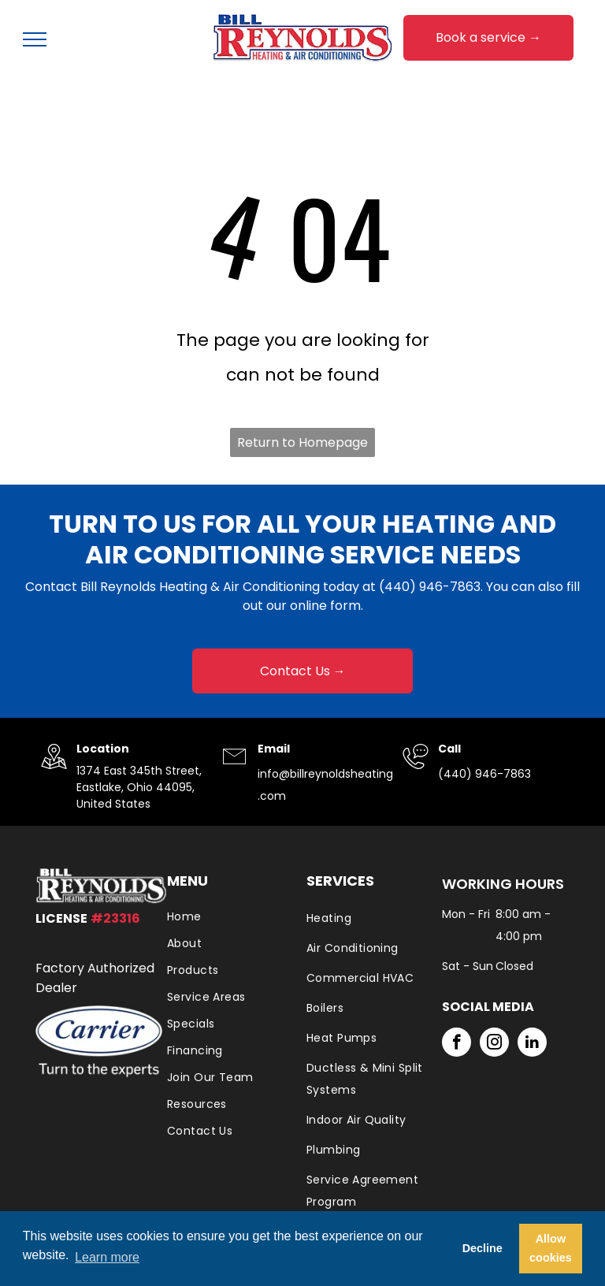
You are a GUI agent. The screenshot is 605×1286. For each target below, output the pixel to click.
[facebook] (456, 1044)
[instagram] (494, 1044)
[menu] (34, 39)
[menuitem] (229, 916)
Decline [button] (482, 1248)
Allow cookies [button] (550, 1248)
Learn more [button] (107, 1257)
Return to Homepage (302, 442)
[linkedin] (532, 1044)
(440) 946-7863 (430, 587)
